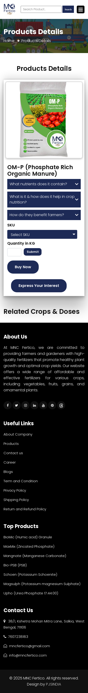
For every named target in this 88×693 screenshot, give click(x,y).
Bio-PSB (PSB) (15, 565)
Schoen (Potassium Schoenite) (30, 574)
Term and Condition (21, 481)
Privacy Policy (15, 490)
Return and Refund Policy (25, 509)
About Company (18, 434)
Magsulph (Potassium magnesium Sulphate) (42, 583)
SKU (11, 225)
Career (10, 462)
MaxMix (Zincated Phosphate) (29, 546)
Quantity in (21, 243)
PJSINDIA (53, 684)
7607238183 (16, 636)
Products (11, 443)
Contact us (13, 452)
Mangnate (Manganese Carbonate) (35, 555)
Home (9, 40)
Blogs (8, 471)
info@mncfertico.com (25, 655)
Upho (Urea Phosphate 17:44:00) (31, 593)
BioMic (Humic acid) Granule (28, 537)
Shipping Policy (16, 499)
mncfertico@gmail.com (27, 645)
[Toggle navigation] (80, 9)
